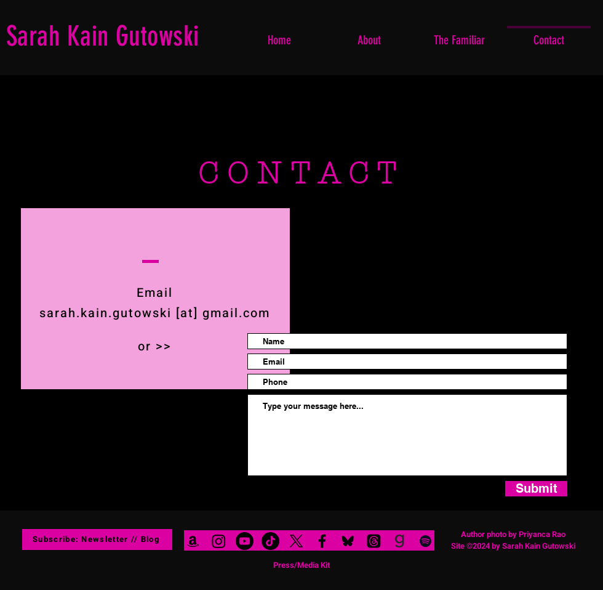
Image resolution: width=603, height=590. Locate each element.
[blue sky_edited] (348, 541)
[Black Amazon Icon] (193, 541)
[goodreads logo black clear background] (400, 541)
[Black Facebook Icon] (322, 541)
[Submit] (536, 488)
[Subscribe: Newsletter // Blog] (97, 539)
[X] (296, 541)
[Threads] (374, 541)
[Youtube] (245, 541)
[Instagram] (219, 541)
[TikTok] (270, 541)
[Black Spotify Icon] (425, 541)
